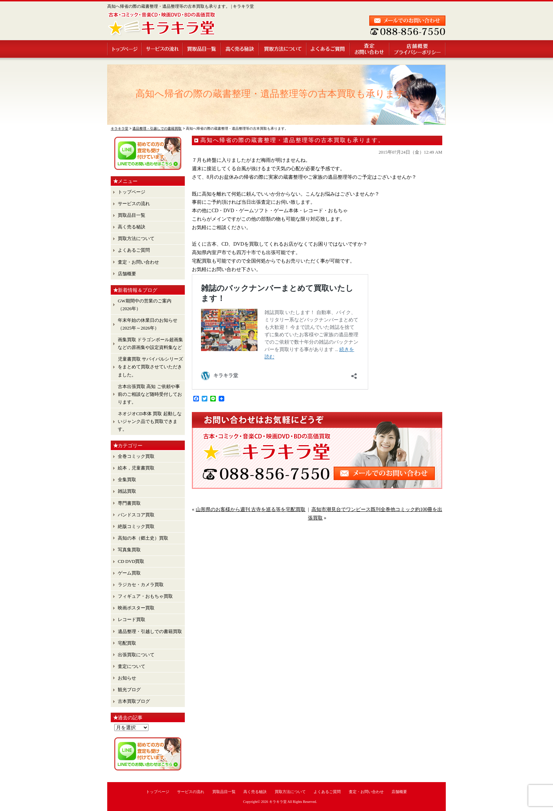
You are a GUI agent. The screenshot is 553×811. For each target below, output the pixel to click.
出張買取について (136, 654)
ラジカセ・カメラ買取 (141, 584)
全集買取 (127, 479)
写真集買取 (129, 549)
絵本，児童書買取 (136, 468)
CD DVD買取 (131, 561)
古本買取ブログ (134, 701)
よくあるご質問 (328, 49)
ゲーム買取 (129, 573)
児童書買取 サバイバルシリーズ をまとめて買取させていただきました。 (150, 366)
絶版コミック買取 (136, 526)
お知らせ (127, 678)
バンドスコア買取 (136, 514)
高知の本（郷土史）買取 (143, 538)
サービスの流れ (162, 49)
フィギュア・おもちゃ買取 (145, 596)
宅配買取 (127, 643)
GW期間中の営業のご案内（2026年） (144, 304)
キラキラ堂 (278, 802)
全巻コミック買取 (136, 456)
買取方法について (283, 49)
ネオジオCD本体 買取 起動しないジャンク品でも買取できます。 (150, 421)
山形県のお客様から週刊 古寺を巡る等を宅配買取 (251, 509)
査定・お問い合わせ (370, 49)
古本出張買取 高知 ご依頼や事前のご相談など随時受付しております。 (150, 394)
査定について (131, 666)
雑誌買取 (127, 491)
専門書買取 (129, 503)
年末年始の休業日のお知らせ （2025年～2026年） (147, 324)
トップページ (124, 49)
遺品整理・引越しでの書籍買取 (150, 631)
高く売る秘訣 (240, 49)
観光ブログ (129, 689)
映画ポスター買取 (136, 607)
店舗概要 (418, 49)
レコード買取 (131, 619)
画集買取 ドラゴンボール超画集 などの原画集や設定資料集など (150, 343)
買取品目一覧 (202, 49)
